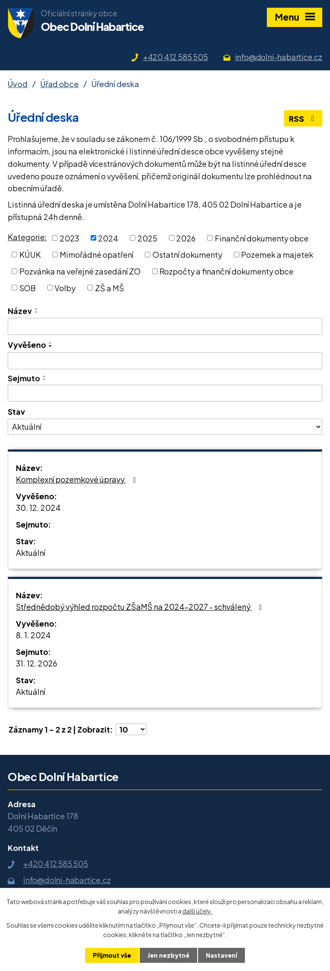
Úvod (18, 84)
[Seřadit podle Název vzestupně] (36, 309)
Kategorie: (27, 237)
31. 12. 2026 (36, 663)
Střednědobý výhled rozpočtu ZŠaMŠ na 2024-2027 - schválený (141, 607)
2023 (69, 238)
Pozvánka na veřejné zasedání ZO (80, 271)
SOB (27, 288)
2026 (186, 238)
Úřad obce (59, 84)
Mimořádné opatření (96, 254)
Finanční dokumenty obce (262, 238)
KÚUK (30, 254)
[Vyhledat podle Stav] (165, 427)
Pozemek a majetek (277, 254)
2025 (147, 238)
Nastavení (221, 955)
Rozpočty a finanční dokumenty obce (226, 271)
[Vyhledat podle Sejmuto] (165, 393)
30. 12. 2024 (38, 508)
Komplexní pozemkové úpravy (78, 479)
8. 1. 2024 (33, 635)
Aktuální (30, 553)
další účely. (197, 911)
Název (20, 311)
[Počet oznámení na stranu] (131, 729)
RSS (303, 119)
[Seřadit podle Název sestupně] (36, 312)
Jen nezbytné (168, 955)
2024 (108, 238)
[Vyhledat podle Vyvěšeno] (165, 360)
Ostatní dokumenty (187, 254)
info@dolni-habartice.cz (278, 57)
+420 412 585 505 (175, 57)
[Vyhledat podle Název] (165, 326)
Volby (65, 288)
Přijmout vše (112, 955)
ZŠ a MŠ (109, 288)
